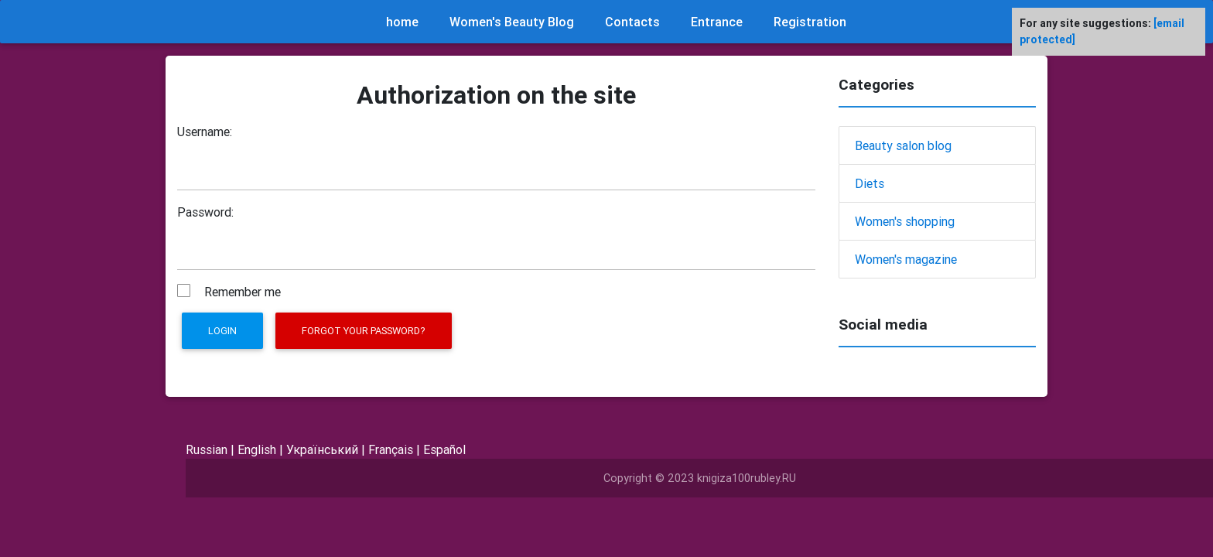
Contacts (632, 21)
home (402, 21)
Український (322, 449)
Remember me (242, 291)
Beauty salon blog (903, 145)
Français (390, 449)
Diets (869, 183)
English (256, 449)
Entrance (717, 21)
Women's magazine (906, 259)
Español (444, 449)
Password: (205, 212)
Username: (204, 131)
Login (222, 330)
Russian (206, 449)
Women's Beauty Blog (511, 21)
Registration (810, 21)
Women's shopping (905, 221)
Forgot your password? (363, 330)
